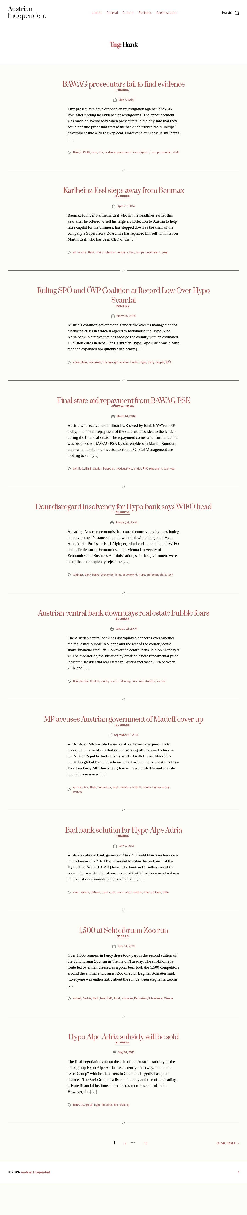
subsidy (129, 1138)
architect (79, 482)
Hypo (150, 370)
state (172, 594)
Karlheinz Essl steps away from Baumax (123, 196)
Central (97, 706)
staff (94, 158)
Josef (121, 1026)
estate (119, 706)
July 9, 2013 (126, 873)
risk (147, 706)
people (168, 370)
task (76, 599)
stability (157, 706)
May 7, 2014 (126, 101)
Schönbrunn (164, 1026)
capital (99, 482)
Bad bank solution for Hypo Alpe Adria (123, 856)
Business (145, 13)
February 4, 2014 (126, 542)
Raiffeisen (148, 1026)
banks (98, 594)
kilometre (133, 1026)
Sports (123, 964)
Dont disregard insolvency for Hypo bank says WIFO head (123, 525)
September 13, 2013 (126, 761)
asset (76, 919)
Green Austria (166, 13)
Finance (123, 91)
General (112, 13)
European (112, 482)
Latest (97, 13)
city (102, 153)
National (110, 1138)
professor (161, 594)
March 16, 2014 (126, 324)
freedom (111, 370)
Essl (137, 259)
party (159, 370)
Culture (128, 13)
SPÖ (76, 375)
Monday (130, 706)
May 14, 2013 (126, 1086)
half (112, 1026)
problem (164, 919)
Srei (120, 1138)
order (153, 919)
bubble (85, 706)
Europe (146, 259)
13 (141, 1175)
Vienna (168, 706)
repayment (164, 482)
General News (123, 420)
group (90, 1138)
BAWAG (86, 153)
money (152, 813)
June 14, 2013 (126, 974)
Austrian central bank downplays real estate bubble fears (123, 637)
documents (106, 813)
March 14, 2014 (126, 430)
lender (144, 482)
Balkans (96, 919)
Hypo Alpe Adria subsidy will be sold (123, 1069)
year (174, 259)
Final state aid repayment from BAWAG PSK (123, 413)
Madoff (142, 813)
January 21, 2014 (126, 654)
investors (129, 813)
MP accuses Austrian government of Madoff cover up (123, 744)
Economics (110, 594)
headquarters (129, 482)
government (127, 153)
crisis (114, 919)
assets (85, 919)
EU (83, 1138)
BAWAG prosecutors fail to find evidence (124, 84)
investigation (146, 153)
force (122, 594)
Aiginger (78, 594)
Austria (83, 259)
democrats (97, 370)
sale (75, 487)
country (108, 706)
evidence (112, 153)
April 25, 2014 (126, 213)
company (127, 259)
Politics (123, 314)
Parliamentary (168, 813)
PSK (153, 482)
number (143, 919)
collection (113, 259)
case (95, 153)
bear (105, 1026)
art (75, 259)
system (78, 818)
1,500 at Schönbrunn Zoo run (123, 957)
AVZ (87, 813)
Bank (76, 153)
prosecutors (81, 158)
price (140, 706)
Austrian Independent (38, 1204)
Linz (159, 153)
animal (77, 1026)
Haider (141, 370)
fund (119, 813)
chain (101, 259)
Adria (76, 370)
